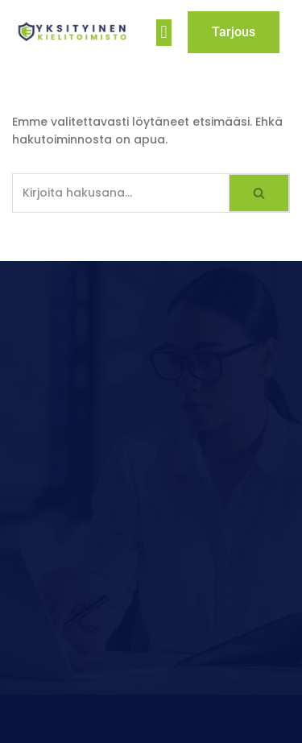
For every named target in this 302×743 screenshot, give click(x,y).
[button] (164, 32)
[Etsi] (121, 193)
